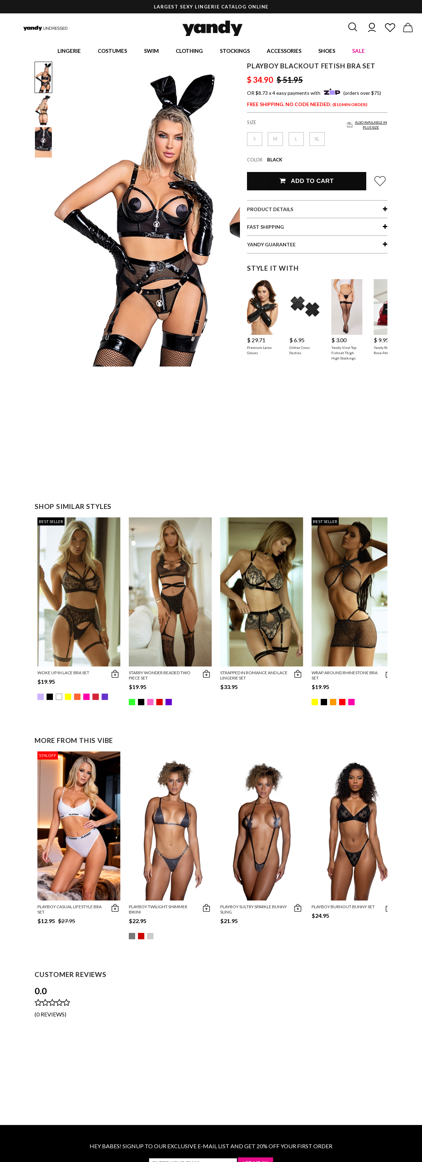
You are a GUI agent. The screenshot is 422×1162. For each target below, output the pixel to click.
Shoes (326, 51)
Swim (151, 51)
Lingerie (69, 51)
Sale (358, 51)
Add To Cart (306, 182)
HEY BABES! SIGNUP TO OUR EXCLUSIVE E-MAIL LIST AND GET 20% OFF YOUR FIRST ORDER (211, 1147)
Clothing (189, 51)
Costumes (112, 51)
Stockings (235, 51)
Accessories (284, 51)
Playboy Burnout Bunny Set (343, 907)
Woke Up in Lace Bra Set (63, 673)
